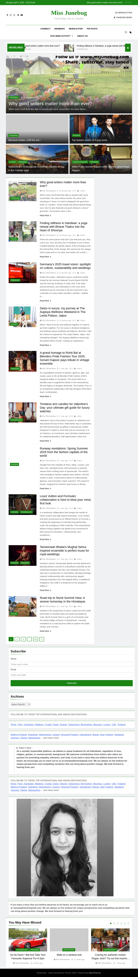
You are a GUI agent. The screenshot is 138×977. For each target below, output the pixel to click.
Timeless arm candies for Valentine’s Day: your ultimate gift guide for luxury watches (65, 407)
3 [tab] (117, 923)
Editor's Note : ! (72, 757)
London (106, 724)
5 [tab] (124, 923)
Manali (95, 734)
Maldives (39, 724)
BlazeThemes (95, 973)
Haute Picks (68, 950)
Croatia (48, 724)
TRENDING (14, 97)
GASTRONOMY (110, 950)
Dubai (55, 724)
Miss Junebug (69, 12)
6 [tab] (128, 923)
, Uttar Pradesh (106, 734)
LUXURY (12, 162)
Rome (13, 724)
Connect (45, 29)
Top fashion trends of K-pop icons (89, 140)
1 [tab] (110, 923)
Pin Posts (92, 29)
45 (35, 639)
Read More (45, 215)
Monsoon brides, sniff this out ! (24, 140)
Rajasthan (33, 734)
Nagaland (119, 734)
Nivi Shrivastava (49, 191)
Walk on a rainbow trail (69, 955)
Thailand (121, 724)
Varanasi (15, 738)
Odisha (23, 738)
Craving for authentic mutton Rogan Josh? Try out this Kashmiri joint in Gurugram (110, 959)
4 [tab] (121, 923)
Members (59, 29)
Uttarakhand (85, 734)
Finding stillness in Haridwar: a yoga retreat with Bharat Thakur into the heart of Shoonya (63, 226)
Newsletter (76, 29)
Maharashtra (45, 734)
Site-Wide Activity (60, 36)
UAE (114, 724)
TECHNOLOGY (16, 420)
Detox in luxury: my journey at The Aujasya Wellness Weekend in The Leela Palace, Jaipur (63, 312)
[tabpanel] (28, 946)
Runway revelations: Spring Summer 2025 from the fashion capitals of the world (64, 452)
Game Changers (80, 162)
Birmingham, (87, 724)
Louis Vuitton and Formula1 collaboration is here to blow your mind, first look (65, 499)
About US (82, 36)
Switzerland (74, 724)
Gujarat (55, 734)
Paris (20, 724)
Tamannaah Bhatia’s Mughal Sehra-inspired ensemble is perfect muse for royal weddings (64, 550)
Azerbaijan (29, 724)
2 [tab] (114, 923)
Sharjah (63, 724)
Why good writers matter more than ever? (105, 2)
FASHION (76, 135)
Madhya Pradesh (19, 734)
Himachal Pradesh (69, 734)
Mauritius (97, 724)
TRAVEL (14, 239)
